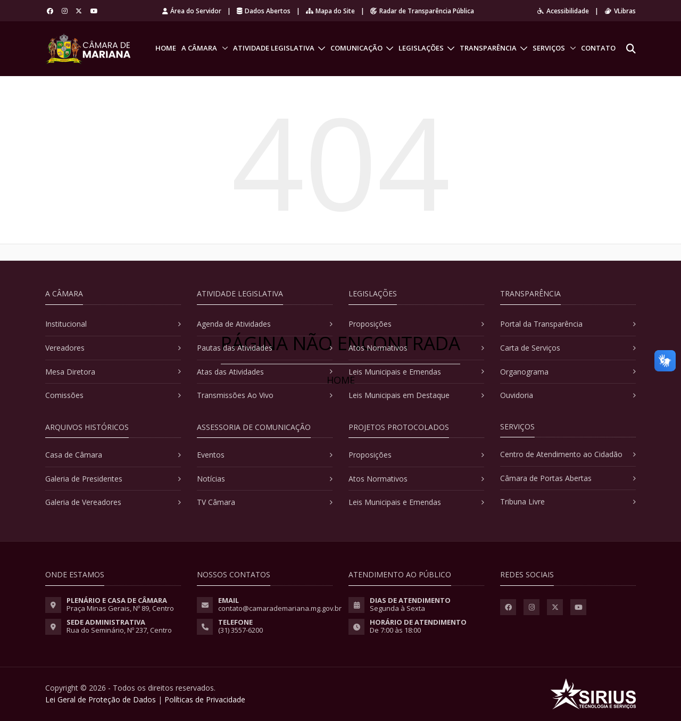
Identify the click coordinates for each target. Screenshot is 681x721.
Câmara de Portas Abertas (546, 478)
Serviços (549, 48)
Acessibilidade (563, 10)
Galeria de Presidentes (83, 479)
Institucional (66, 324)
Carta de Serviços (530, 348)
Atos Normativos (378, 348)
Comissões (64, 395)
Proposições (370, 324)
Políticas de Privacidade (204, 699)
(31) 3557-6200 (240, 630)
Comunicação (356, 48)
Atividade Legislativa (273, 48)
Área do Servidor (191, 10)
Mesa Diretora (70, 372)
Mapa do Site (330, 10)
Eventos (211, 455)
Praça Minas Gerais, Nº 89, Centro (120, 608)
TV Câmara (216, 502)
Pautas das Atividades (234, 348)
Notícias (211, 479)
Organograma (524, 372)
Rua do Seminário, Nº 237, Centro (119, 630)
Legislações (421, 48)
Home (165, 48)
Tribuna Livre (522, 501)
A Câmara (199, 48)
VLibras (620, 10)
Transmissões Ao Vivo (235, 395)
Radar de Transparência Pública (422, 10)
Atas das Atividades (230, 372)
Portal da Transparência (541, 324)
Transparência (488, 48)
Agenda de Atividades (234, 324)
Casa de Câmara (73, 455)
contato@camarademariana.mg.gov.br (280, 608)
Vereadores (65, 348)
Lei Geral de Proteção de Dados (100, 699)
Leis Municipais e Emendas (394, 372)
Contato (598, 48)
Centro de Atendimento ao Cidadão (561, 454)
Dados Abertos (263, 10)
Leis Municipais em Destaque (399, 395)
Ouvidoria (516, 395)
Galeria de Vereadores (83, 502)
